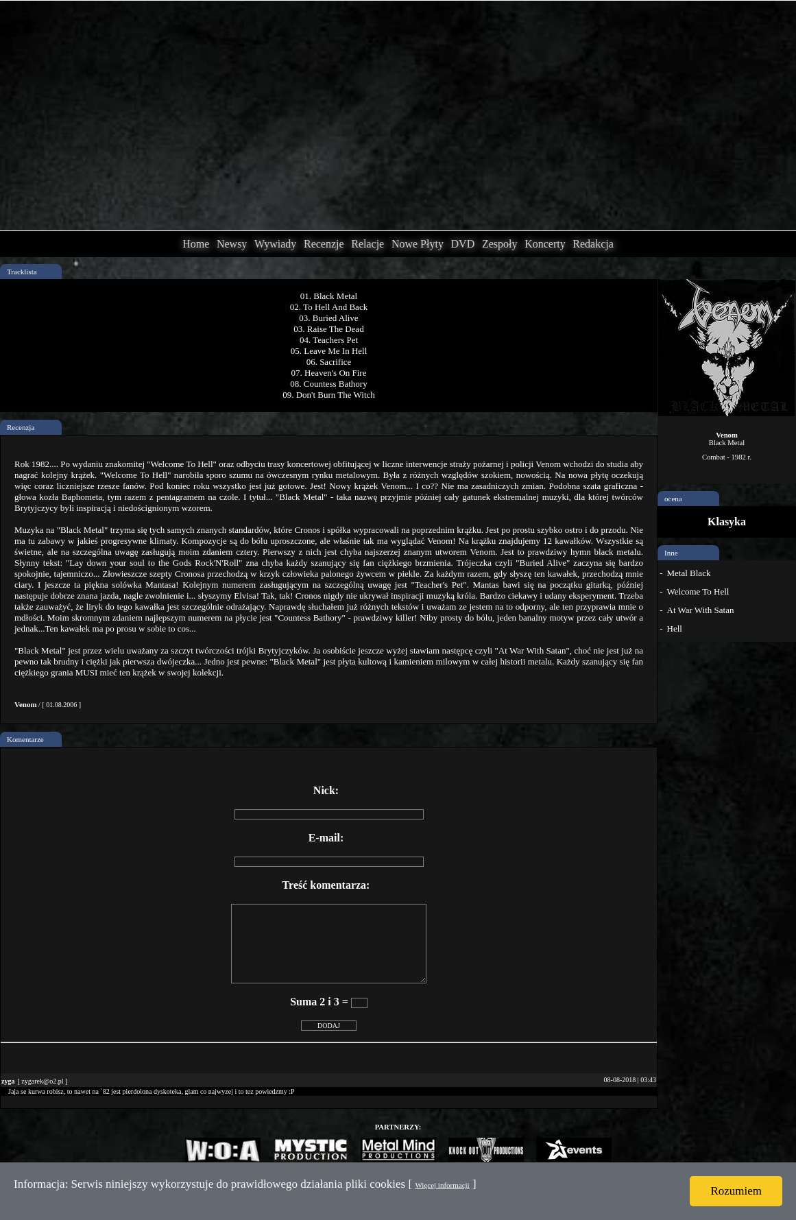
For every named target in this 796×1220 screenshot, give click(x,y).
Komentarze (25, 739)
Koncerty (545, 244)
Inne (671, 553)
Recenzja (20, 427)
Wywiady (275, 244)
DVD (463, 244)
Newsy (232, 244)
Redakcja (593, 244)
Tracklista (22, 271)
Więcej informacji (442, 1185)
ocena (673, 498)
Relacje (367, 244)
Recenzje (324, 244)
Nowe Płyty (417, 244)
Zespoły (500, 244)
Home (195, 244)
